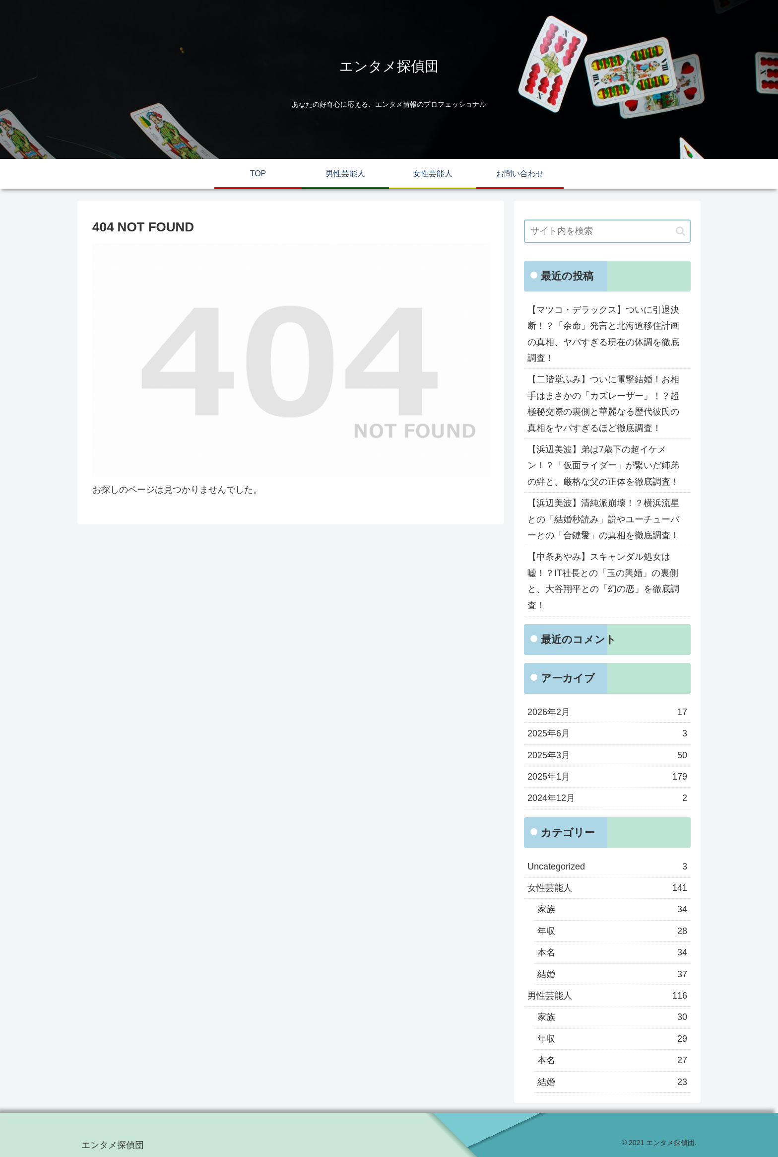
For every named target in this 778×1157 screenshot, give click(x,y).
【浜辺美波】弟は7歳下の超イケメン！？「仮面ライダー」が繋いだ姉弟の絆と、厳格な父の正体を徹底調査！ (603, 465)
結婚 (612, 974)
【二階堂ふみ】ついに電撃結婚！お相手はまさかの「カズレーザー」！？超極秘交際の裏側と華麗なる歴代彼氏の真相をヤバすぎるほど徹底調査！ (603, 403)
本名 (612, 952)
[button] (680, 231)
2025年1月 (607, 777)
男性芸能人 (607, 996)
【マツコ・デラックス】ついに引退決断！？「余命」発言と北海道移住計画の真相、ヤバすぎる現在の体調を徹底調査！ (603, 334)
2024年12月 (607, 798)
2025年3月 (607, 755)
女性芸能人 (607, 888)
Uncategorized (607, 866)
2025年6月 (607, 733)
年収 (612, 931)
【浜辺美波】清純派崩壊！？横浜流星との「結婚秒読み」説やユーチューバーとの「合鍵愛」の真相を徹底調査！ (603, 519)
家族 (612, 909)
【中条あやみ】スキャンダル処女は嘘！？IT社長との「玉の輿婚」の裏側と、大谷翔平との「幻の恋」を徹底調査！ (603, 581)
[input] (607, 231)
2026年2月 (607, 712)
